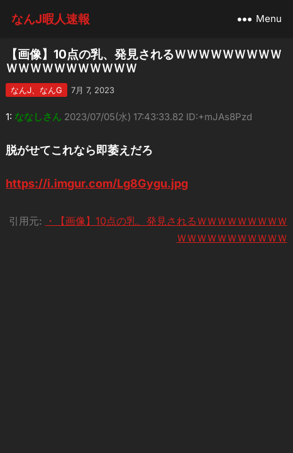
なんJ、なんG (36, 90)
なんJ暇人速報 (50, 18)
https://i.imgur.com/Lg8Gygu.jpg (97, 183)
